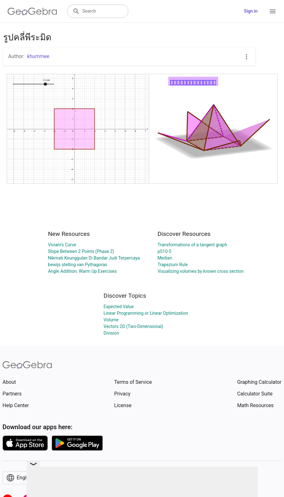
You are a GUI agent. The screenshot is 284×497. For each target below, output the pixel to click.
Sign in (251, 11)
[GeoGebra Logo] (32, 11)
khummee (38, 56)
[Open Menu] (272, 11)
